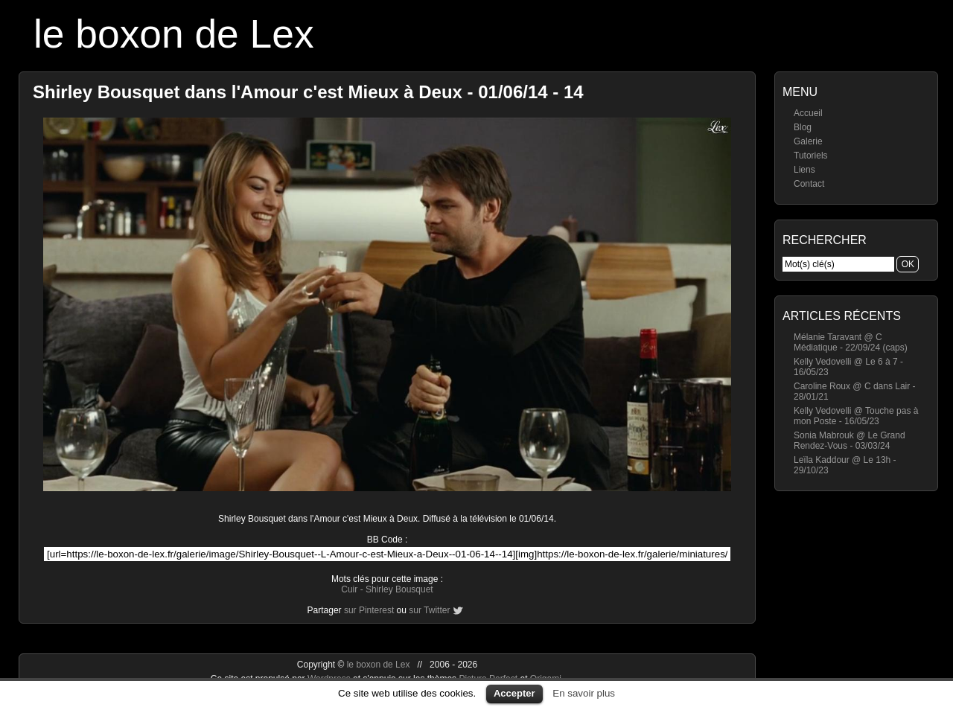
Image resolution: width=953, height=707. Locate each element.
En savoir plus (583, 693)
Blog (803, 127)
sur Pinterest (369, 610)
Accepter (514, 693)
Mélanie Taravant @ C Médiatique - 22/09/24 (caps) (851, 342)
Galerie (808, 141)
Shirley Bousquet (399, 589)
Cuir (349, 589)
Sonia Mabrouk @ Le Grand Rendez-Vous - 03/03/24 (849, 440)
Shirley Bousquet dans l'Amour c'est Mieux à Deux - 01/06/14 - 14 (308, 92)
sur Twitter (429, 610)
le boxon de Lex (174, 34)
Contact (809, 184)
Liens (804, 169)
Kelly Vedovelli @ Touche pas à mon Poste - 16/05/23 (856, 416)
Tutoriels (811, 155)
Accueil (808, 113)
